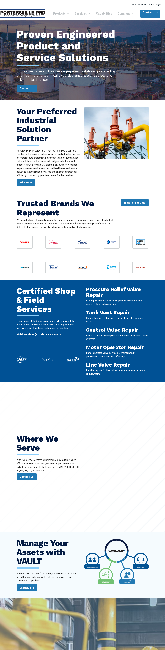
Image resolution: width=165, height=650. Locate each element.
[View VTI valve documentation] (25, 271)
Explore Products (134, 205)
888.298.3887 (139, 4)
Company (127, 15)
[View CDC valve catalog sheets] (112, 245)
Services (88, 15)
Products (69, 15)
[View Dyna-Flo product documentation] (82, 245)
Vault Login (155, 4)
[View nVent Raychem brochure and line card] (25, 245)
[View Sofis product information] (112, 271)
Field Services (27, 337)
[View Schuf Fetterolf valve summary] (82, 271)
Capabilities (107, 15)
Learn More (27, 591)
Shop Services (50, 337)
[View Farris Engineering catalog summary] (53, 245)
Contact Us (150, 12)
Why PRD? (26, 185)
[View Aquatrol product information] (140, 271)
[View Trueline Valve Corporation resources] (53, 271)
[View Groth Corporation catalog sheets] (140, 245)
